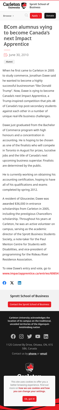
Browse (7, 15)
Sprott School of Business (39, 6)
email (43, 353)
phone (33, 353)
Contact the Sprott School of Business (29, 304)
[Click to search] (26, 16)
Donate (50, 15)
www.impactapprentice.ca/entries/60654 (31, 273)
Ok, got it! (29, 398)
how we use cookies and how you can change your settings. (31, 390)
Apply (35, 15)
